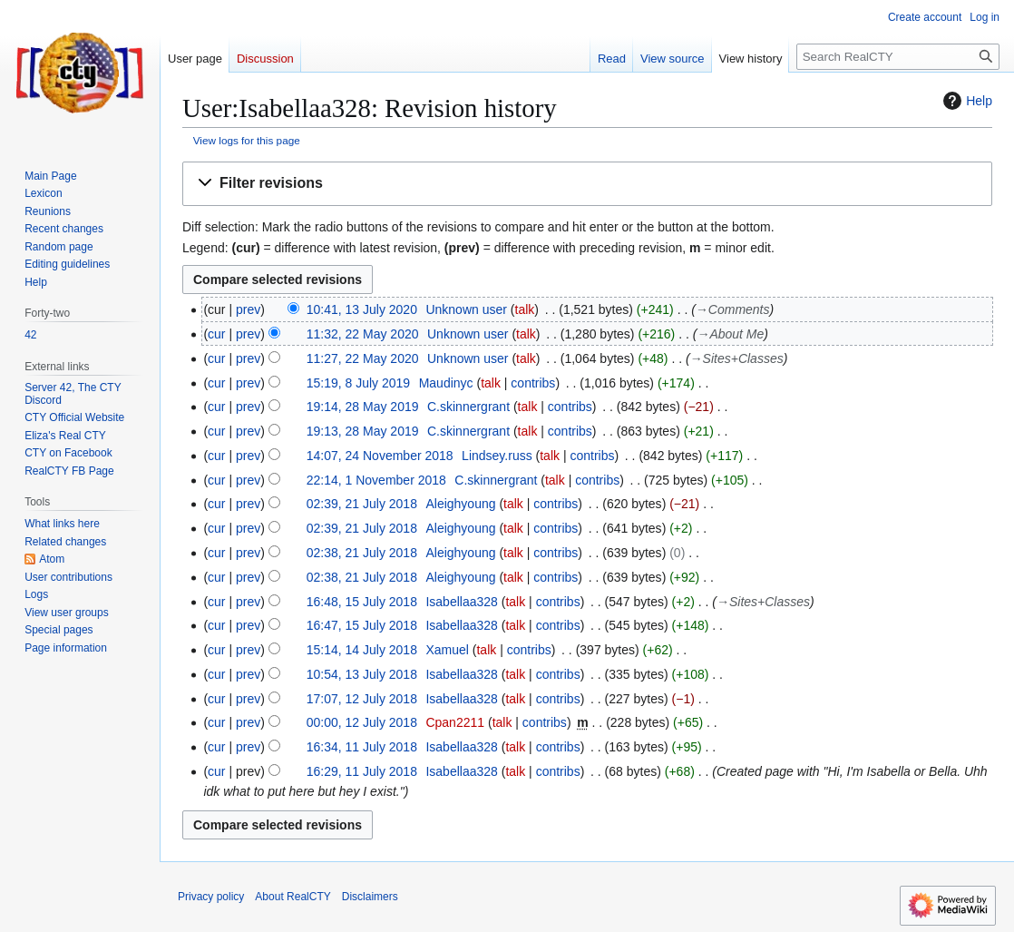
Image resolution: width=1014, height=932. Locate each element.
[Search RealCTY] (897, 57)
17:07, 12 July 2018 (362, 699)
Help (965, 101)
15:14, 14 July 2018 (362, 650)
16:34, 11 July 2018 (362, 747)
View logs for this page (246, 140)
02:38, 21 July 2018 (362, 552)
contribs (533, 383)
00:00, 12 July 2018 (362, 722)
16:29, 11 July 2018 (362, 771)
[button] (587, 183)
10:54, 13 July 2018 (362, 674)
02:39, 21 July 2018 (362, 503)
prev (248, 309)
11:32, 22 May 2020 (363, 334)
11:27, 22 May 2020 (363, 358)
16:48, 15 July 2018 (362, 601)
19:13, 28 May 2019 (363, 431)
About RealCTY (292, 896)
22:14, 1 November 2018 (376, 480)
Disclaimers (370, 896)
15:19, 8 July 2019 (358, 383)
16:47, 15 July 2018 (362, 625)
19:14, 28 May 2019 (363, 406)
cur (216, 334)
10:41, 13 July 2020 (362, 309)
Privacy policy (211, 896)
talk (525, 309)
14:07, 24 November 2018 (380, 455)
